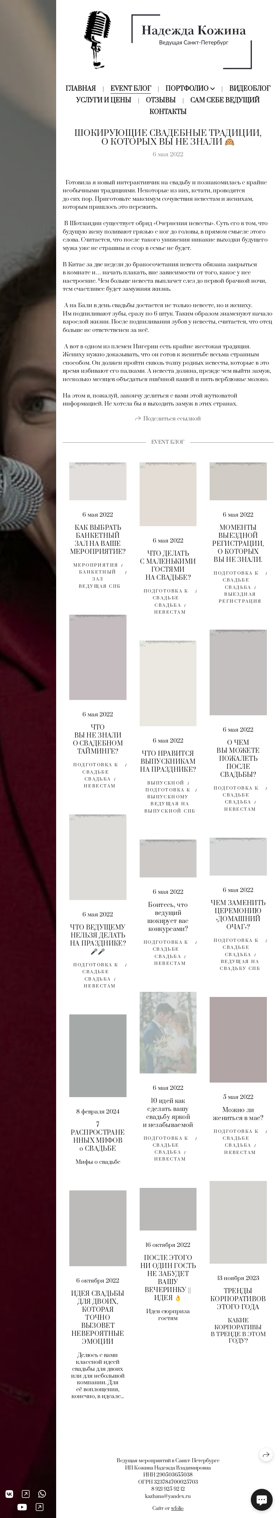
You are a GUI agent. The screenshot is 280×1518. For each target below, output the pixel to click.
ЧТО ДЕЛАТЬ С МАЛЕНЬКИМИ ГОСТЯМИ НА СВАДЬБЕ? (168, 568)
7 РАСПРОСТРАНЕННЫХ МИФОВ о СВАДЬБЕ (98, 1139)
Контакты (168, 112)
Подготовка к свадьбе (166, 597)
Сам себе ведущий (225, 101)
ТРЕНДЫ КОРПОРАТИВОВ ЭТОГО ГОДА (238, 1302)
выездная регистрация (240, 600)
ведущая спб (100, 589)
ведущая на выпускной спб (169, 810)
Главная (81, 89)
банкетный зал (98, 578)
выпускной (166, 786)
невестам (170, 615)
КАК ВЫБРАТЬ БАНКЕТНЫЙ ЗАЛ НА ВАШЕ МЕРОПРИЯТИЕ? (98, 543)
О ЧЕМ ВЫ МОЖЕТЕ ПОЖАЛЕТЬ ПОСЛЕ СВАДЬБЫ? (238, 762)
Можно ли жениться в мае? (238, 1117)
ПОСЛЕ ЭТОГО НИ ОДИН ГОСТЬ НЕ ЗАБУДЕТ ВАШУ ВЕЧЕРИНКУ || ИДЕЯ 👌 (168, 1281)
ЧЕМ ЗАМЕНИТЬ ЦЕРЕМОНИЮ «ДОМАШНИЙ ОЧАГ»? (238, 918)
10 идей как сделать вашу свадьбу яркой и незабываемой (168, 1116)
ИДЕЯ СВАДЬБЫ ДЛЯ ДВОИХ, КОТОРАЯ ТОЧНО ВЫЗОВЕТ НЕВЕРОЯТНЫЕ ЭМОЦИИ (97, 1321)
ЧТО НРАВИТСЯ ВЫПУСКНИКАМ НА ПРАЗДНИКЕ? (168, 764)
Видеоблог (249, 89)
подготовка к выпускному (167, 796)
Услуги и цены (103, 101)
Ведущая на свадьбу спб (240, 968)
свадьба (168, 608)
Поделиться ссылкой (172, 421)
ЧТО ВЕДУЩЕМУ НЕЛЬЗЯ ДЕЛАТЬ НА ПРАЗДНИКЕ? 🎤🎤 (98, 942)
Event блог (130, 89)
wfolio (177, 1508)
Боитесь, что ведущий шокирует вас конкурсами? (168, 920)
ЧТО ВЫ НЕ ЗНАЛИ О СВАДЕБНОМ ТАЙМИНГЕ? (98, 743)
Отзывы (161, 101)
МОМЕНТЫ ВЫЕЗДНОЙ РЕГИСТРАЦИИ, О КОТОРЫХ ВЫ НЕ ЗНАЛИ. (238, 547)
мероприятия (95, 568)
